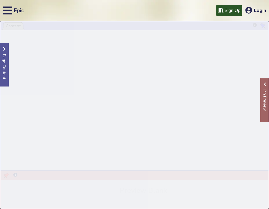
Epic (19, 10)
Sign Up (229, 10)
